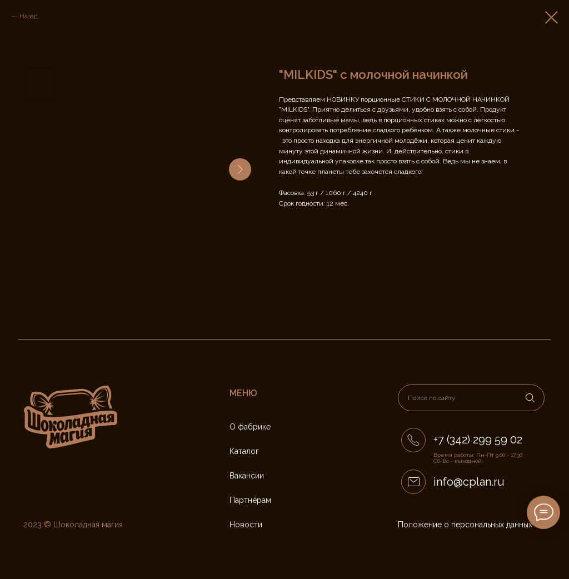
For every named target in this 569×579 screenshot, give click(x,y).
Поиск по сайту (432, 398)
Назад (28, 16)
